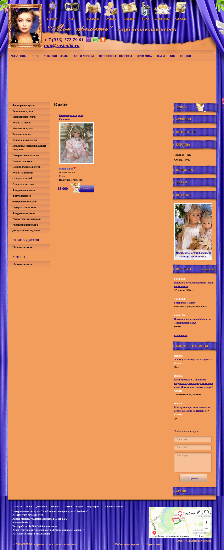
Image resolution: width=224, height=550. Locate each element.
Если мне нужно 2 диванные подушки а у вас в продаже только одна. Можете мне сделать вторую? (193, 383)
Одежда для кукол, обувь (26, 166)
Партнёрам (93, 506)
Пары (161, 56)
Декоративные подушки (26, 230)
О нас (29, 506)
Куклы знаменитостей (25, 140)
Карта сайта (154, 544)
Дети (35, 56)
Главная (17, 506)
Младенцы (19, 56)
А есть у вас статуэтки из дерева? (193, 359)
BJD (172, 56)
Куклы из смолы (21, 122)
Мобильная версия (126, 544)
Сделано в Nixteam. (199, 540)
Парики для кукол (22, 161)
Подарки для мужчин (24, 207)
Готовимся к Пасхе (184, 302)
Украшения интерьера (25, 224)
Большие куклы (21, 134)
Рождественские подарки (26, 219)
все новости (180, 335)
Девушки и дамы (56, 56)
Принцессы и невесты (115, 56)
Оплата (55, 506)
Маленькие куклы (22, 128)
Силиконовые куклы (24, 116)
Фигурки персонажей (24, 201)
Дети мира (144, 56)
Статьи (68, 506)
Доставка (41, 506)
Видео (79, 506)
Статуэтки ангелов (23, 184)
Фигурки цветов (21, 195)
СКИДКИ (185, 56)
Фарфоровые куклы (23, 105)
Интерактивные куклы (25, 155)
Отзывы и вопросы (114, 506)
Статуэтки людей (22, 178)
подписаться (208, 269)
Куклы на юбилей (22, 172)
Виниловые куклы (22, 111)
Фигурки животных (23, 190)
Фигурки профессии (23, 213)
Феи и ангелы (84, 56)
